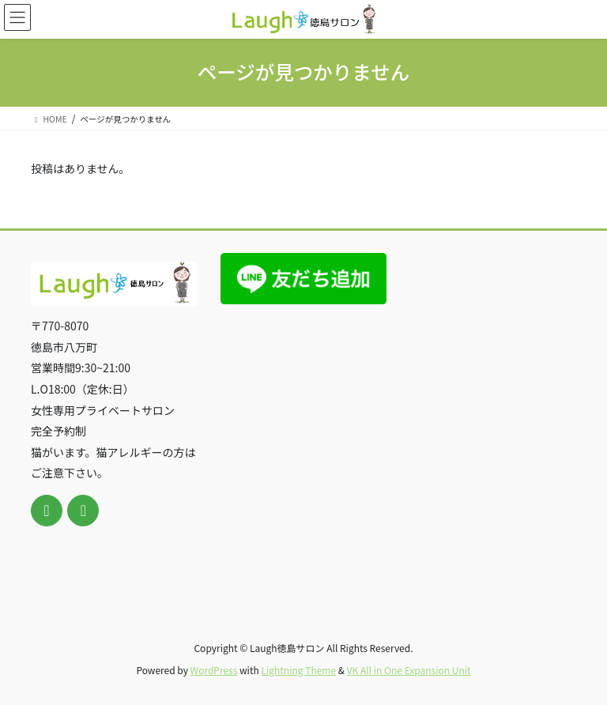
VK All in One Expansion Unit (409, 670)
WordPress (214, 670)
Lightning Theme (298, 670)
